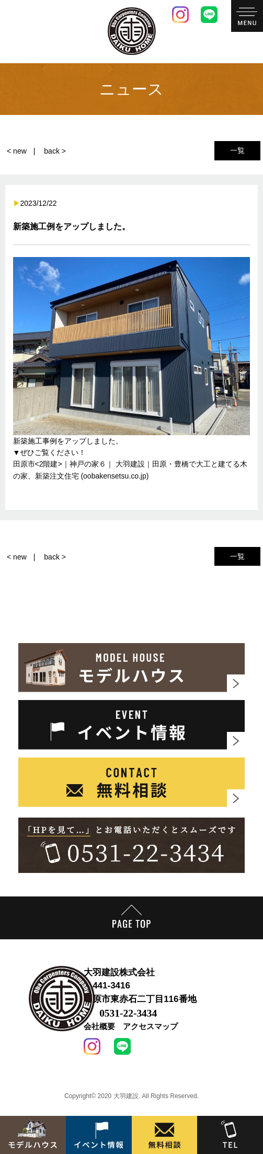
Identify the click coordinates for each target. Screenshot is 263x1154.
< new (17, 151)
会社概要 (99, 1026)
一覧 (237, 150)
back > (55, 151)
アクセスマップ (150, 1026)
